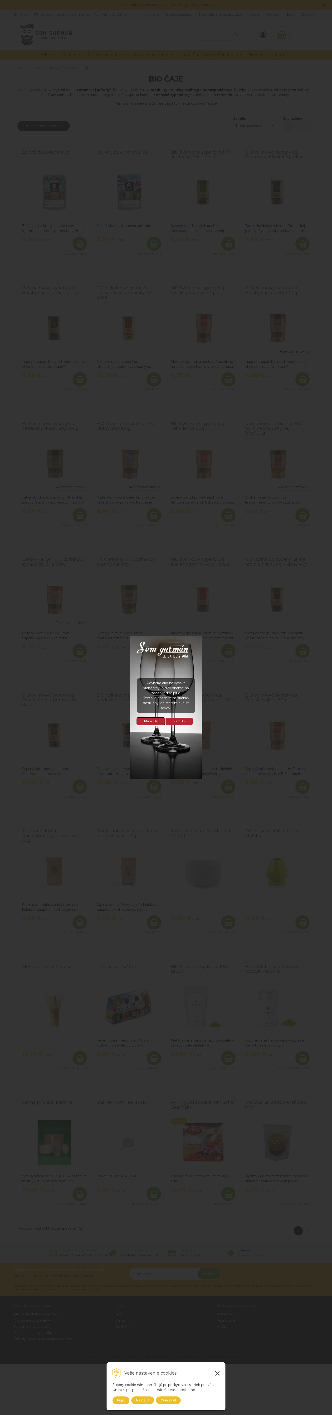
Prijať (121, 1400)
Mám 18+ (150, 721)
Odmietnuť (168, 1400)
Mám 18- (179, 721)
